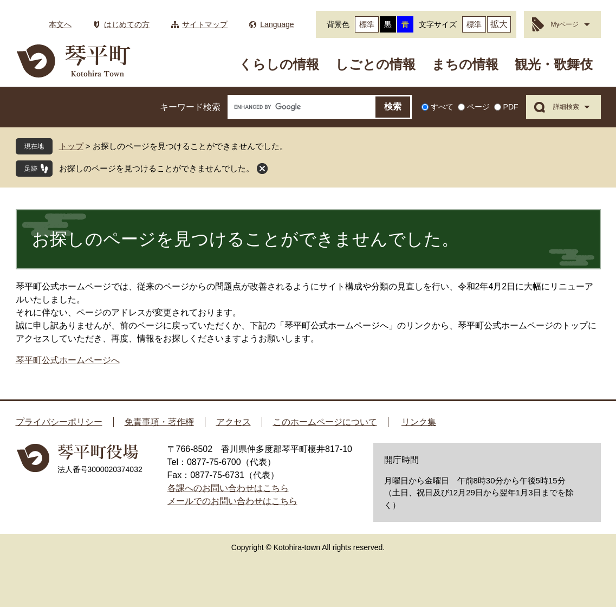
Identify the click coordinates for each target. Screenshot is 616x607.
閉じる (262, 168)
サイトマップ (205, 24)
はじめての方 (127, 24)
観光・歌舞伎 (554, 64)
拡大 (499, 24)
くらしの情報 (279, 64)
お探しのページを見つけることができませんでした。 (156, 168)
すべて (442, 106)
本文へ (60, 24)
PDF (510, 106)
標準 (366, 24)
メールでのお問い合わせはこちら (232, 501)
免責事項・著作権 (159, 422)
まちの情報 (465, 64)
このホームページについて (325, 422)
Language (277, 24)
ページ (478, 106)
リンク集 (418, 422)
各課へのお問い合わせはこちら (228, 488)
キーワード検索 (190, 107)
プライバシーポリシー (59, 422)
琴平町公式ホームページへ (68, 360)
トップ (71, 146)
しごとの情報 (375, 64)
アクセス (233, 422)
